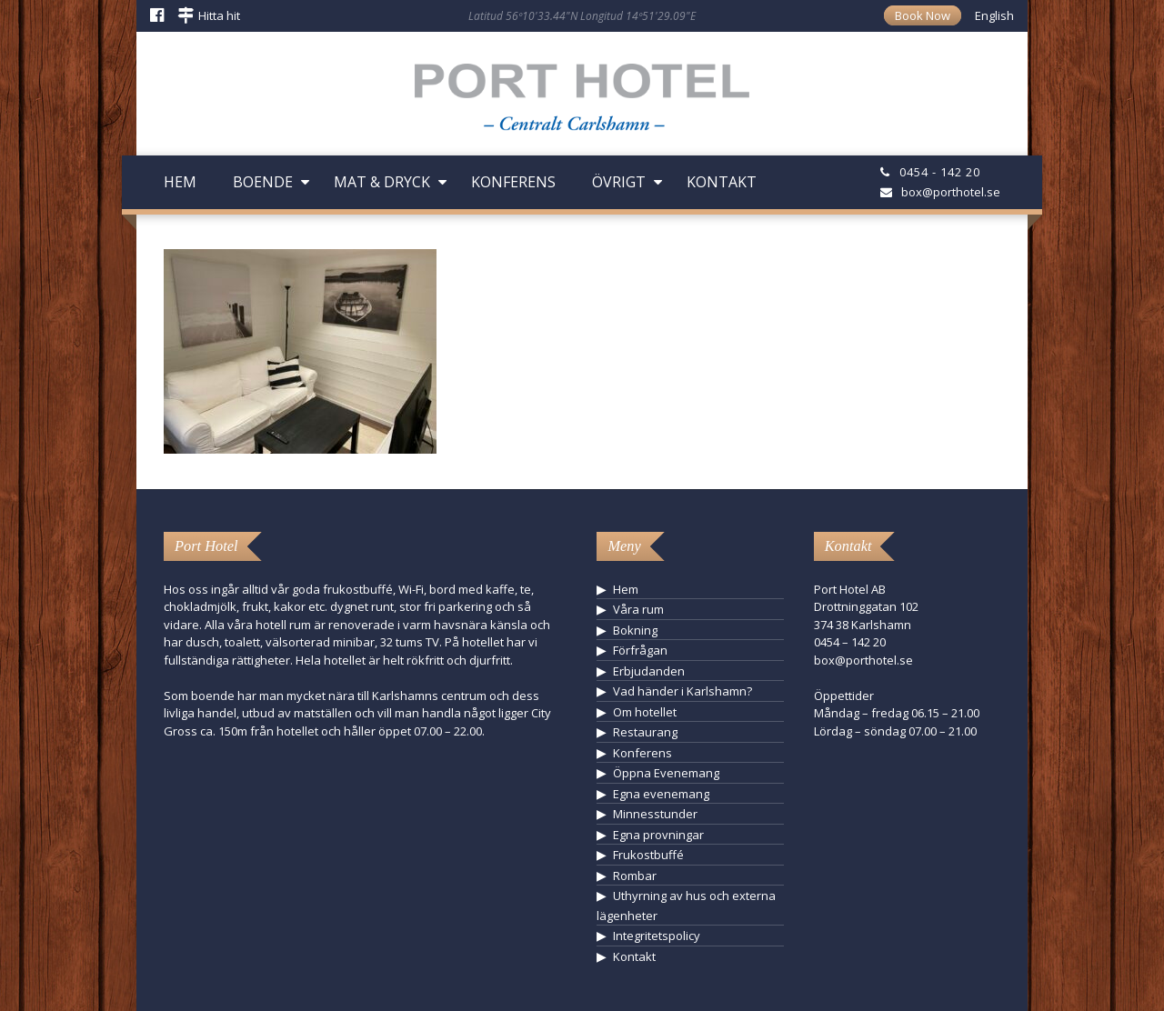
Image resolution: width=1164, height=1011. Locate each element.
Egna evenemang (661, 794)
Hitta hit (219, 15)
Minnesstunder (655, 814)
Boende (263, 182)
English (994, 15)
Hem (180, 182)
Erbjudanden (649, 671)
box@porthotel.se (950, 192)
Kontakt (722, 182)
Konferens (513, 182)
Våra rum (638, 609)
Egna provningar (658, 834)
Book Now (922, 15)
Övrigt (619, 182)
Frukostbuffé (648, 854)
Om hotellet (645, 712)
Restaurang (645, 732)
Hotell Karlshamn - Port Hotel (582, 104)
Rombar (635, 875)
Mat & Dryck (382, 182)
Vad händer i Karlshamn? (682, 691)
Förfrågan (640, 650)
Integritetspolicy (656, 935)
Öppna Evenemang (666, 773)
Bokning (635, 630)
